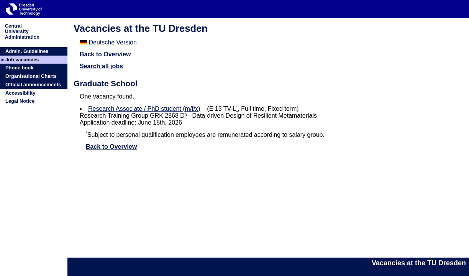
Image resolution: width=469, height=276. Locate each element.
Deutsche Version (108, 42)
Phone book (19, 68)
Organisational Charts (31, 76)
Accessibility (20, 93)
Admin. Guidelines (26, 51)
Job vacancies (22, 59)
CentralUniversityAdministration (22, 31)
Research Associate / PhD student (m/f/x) (144, 108)
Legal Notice (19, 101)
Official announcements (33, 84)
